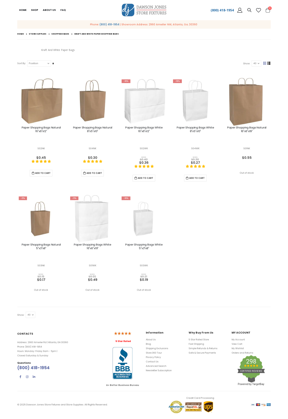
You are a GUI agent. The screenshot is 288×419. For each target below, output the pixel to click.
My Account (238, 340)
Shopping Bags (60, 34)
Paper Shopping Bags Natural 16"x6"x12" (41, 129)
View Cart (237, 344)
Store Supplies (37, 34)
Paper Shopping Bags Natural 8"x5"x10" (92, 129)
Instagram (27, 377)
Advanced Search (156, 366)
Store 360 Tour (154, 353)
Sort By (21, 63)
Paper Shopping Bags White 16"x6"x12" (144, 129)
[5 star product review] (41, 163)
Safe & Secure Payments (202, 353)
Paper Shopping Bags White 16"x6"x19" (92, 246)
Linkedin (34, 377)
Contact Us (152, 362)
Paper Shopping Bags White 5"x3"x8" (144, 246)
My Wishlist (238, 349)
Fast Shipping (196, 344)
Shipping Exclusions (157, 349)
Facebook (20, 377)
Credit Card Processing (200, 399)
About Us (151, 340)
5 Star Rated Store (199, 340)
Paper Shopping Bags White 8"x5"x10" (195, 129)
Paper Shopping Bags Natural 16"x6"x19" (246, 129)
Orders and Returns (242, 353)
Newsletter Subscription (159, 371)
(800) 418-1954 (222, 10)
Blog (148, 344)
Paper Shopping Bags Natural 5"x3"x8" (41, 246)
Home (22, 10)
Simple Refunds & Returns (203, 349)
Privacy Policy (153, 358)
